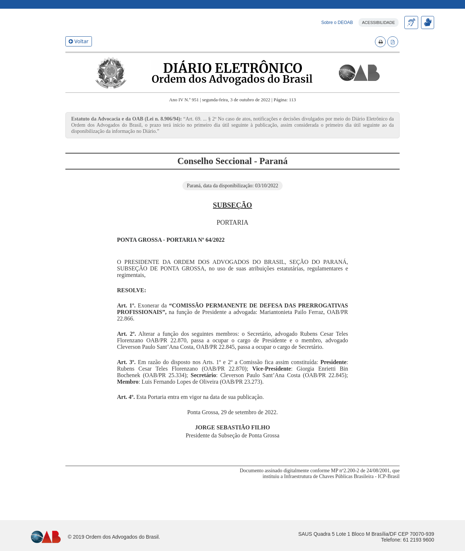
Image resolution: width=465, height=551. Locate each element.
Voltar (79, 73)
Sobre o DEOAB (337, 54)
